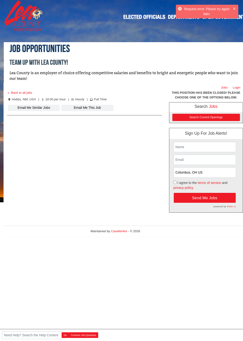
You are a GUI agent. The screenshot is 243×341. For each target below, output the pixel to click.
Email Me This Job (87, 108)
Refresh (154, 231)
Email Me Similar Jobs (33, 108)
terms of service (209, 183)
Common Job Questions (83, 335)
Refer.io (231, 206)
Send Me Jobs (204, 198)
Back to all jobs (19, 92)
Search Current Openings (206, 117)
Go (65, 335)
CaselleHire (119, 231)
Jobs (224, 87)
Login (236, 87)
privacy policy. (184, 188)
